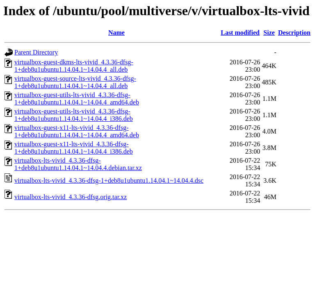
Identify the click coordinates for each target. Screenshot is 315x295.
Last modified (240, 32)
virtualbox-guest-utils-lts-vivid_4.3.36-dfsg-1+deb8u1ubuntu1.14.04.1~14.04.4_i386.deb (73, 115)
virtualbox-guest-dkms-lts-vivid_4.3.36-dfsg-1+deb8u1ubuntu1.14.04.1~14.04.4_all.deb (73, 66)
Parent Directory (36, 52)
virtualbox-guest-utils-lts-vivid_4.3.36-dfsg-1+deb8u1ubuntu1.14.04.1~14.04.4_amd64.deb (76, 98)
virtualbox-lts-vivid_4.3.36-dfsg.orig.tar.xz (70, 196)
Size (269, 32)
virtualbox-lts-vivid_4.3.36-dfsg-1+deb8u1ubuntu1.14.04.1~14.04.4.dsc (108, 180)
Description (294, 32)
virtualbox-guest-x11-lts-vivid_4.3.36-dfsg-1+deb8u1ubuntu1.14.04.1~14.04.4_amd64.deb (76, 131)
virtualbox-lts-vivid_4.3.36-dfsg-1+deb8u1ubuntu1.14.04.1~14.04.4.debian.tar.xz (78, 164)
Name (116, 32)
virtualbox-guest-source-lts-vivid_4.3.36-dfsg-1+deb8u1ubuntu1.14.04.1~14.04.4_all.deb (75, 82)
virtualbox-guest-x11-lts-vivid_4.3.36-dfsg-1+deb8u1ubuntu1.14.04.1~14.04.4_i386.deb (73, 148)
